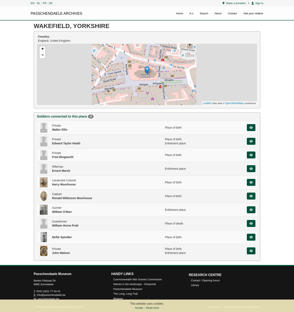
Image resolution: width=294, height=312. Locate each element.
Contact (232, 13)
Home (179, 13)
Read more (152, 307)
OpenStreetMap (234, 103)
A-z (191, 13)
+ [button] (42, 49)
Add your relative (253, 13)
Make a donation (234, 3)
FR (44, 3)
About (218, 13)
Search (204, 13)
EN (32, 3)
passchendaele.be (48, 298)
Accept (139, 307)
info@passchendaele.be (51, 294)
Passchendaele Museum (127, 289)
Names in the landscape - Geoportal (134, 284)
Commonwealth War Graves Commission (137, 279)
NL (38, 3)
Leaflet (207, 103)
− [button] (42, 55)
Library (195, 285)
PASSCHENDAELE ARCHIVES (56, 13)
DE (50, 3)
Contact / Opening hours (205, 280)
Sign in (257, 3)
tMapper (118, 298)
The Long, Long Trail (125, 293)
